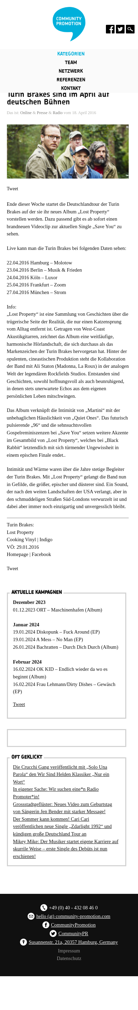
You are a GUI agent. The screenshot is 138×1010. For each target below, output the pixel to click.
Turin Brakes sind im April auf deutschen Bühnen (58, 98)
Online (26, 112)
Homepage (17, 554)
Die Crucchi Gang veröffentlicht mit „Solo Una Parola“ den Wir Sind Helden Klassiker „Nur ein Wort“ (61, 774)
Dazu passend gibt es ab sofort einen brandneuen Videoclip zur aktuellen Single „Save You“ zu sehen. (64, 226)
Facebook (41, 554)
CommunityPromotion (73, 925)
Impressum (69, 950)
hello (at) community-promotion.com (73, 916)
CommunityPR (73, 933)
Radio (58, 112)
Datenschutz (69, 958)
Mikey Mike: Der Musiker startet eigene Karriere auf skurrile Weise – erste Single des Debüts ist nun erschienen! (66, 849)
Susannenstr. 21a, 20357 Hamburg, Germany (73, 942)
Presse (42, 112)
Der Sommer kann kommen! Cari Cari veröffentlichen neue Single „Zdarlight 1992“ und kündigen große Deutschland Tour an (62, 826)
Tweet (12, 188)
